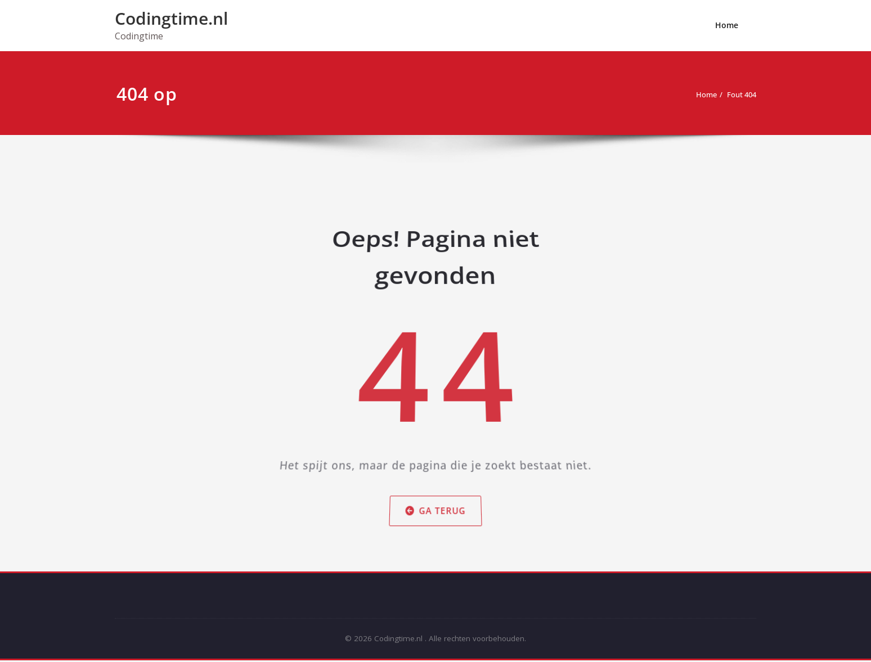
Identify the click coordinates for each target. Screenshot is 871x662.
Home (726, 25)
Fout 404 (737, 94)
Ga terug (435, 516)
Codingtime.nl (171, 18)
